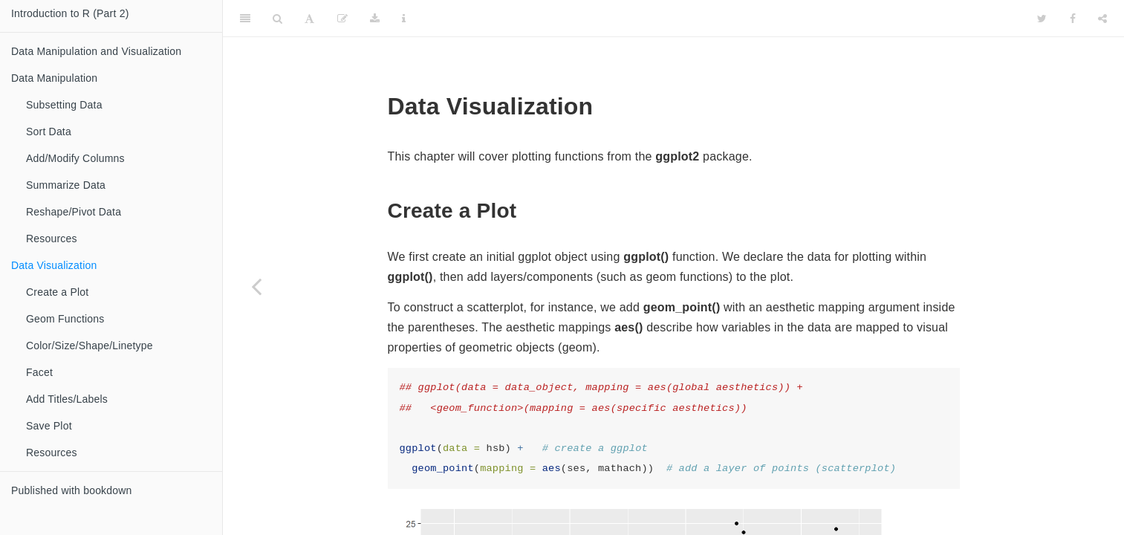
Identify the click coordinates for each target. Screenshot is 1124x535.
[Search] (277, 18)
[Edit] (342, 18)
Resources (51, 238)
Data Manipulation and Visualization (96, 51)
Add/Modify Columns (75, 158)
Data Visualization (54, 265)
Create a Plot (57, 292)
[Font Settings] (309, 18)
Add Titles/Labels (67, 399)
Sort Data (48, 131)
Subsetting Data (64, 105)
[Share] (1102, 18)
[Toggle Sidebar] (245, 18)
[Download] (375, 18)
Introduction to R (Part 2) (70, 13)
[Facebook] (1073, 18)
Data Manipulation (54, 78)
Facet (39, 372)
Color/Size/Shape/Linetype (89, 345)
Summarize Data (65, 185)
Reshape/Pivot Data (73, 212)
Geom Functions (65, 319)
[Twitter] (1042, 18)
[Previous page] (256, 286)
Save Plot (49, 426)
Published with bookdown (71, 490)
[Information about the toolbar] (404, 18)
